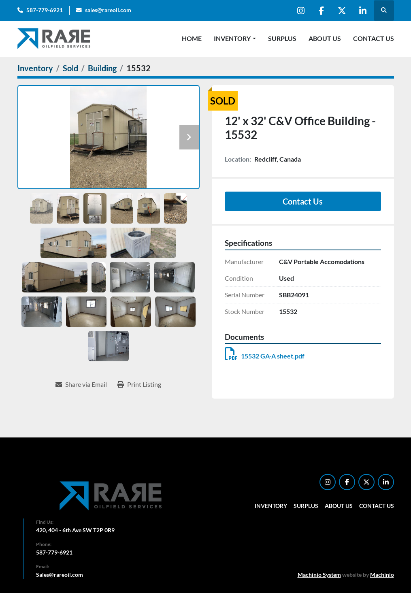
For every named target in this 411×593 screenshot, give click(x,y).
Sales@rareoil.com (59, 574)
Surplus (282, 38)
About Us (325, 38)
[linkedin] (363, 10)
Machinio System (319, 574)
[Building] (102, 68)
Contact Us (373, 38)
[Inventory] (35, 68)
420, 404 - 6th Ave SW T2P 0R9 (75, 530)
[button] (235, 38)
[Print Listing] (139, 384)
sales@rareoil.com (108, 10)
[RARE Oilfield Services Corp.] (111, 495)
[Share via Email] (81, 384)
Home (192, 38)
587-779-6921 (44, 10)
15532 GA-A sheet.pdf (265, 356)
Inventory (232, 38)
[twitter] (342, 10)
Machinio (382, 574)
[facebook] (321, 10)
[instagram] (301, 10)
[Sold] (70, 68)
